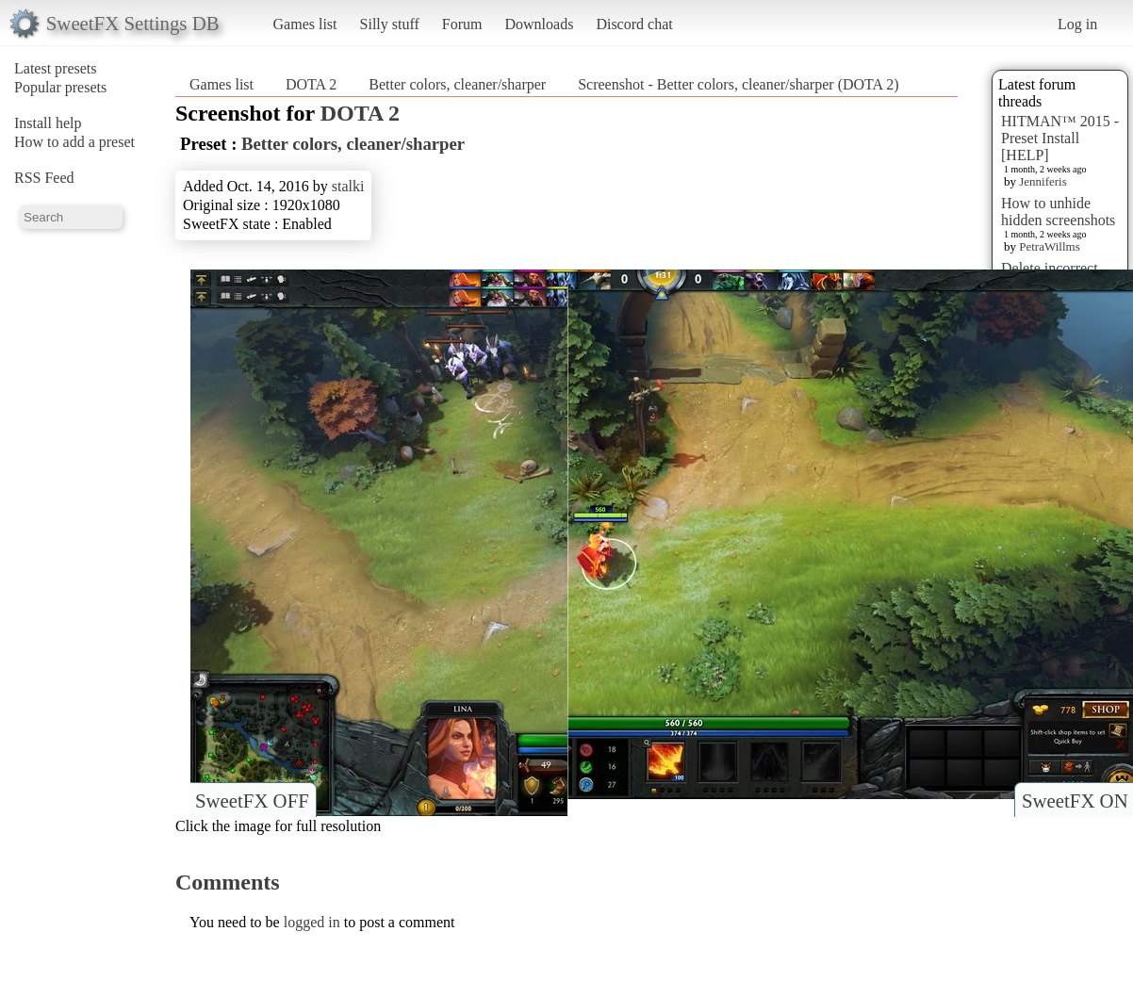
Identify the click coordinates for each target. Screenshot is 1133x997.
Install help (48, 123)
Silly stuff (389, 24)
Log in (1077, 24)
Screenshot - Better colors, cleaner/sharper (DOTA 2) (738, 84)
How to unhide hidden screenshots (1058, 211)
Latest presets (55, 68)
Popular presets (60, 87)
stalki (348, 186)
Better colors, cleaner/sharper (457, 84)
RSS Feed (44, 178)
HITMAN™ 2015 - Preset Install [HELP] (1060, 138)
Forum (462, 24)
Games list (305, 24)
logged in (312, 922)
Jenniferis (1043, 181)
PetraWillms (1049, 246)
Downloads (538, 24)
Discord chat (634, 24)
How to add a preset (74, 142)
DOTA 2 (311, 84)
